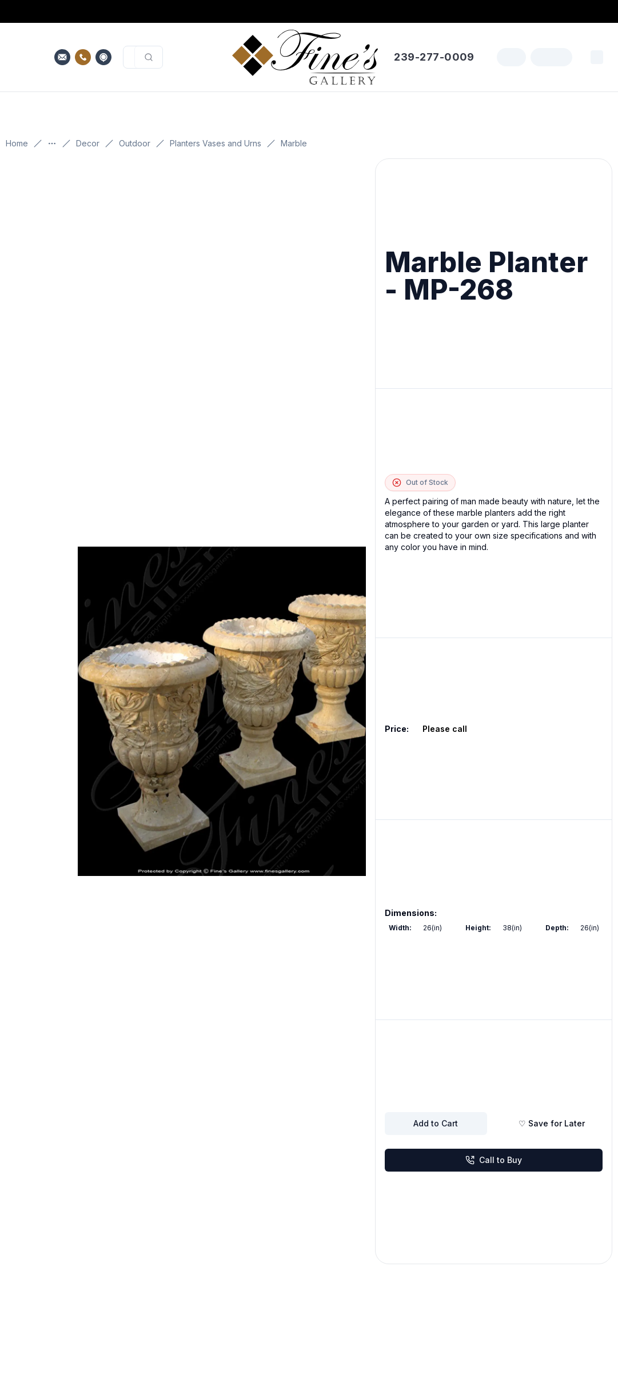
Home (17, 143)
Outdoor (134, 143)
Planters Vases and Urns (215, 143)
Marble (294, 143)
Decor (87, 143)
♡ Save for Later (552, 1123)
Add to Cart (435, 1123)
